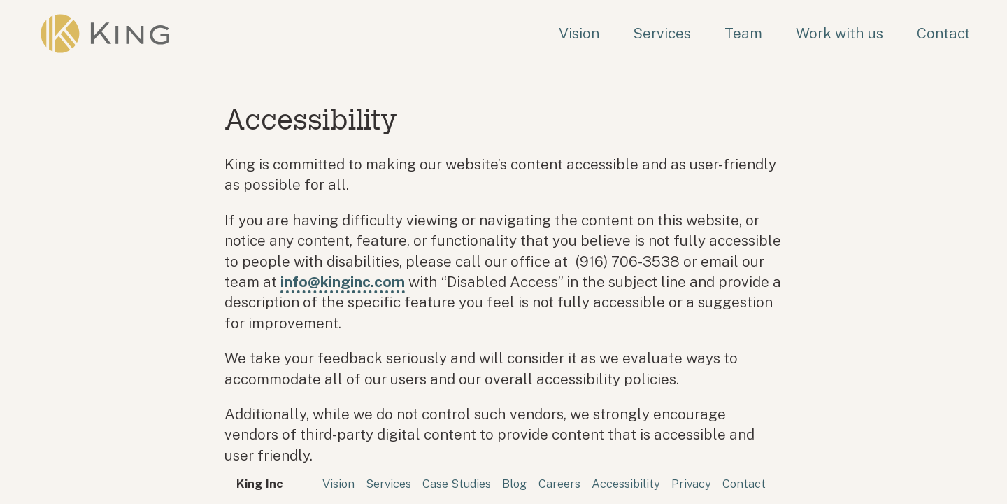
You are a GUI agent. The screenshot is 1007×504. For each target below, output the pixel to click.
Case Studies (456, 484)
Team (743, 33)
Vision (579, 33)
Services (662, 33)
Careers (559, 484)
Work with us (839, 33)
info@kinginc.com (342, 281)
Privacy (691, 484)
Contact (943, 33)
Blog (514, 484)
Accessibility (626, 484)
